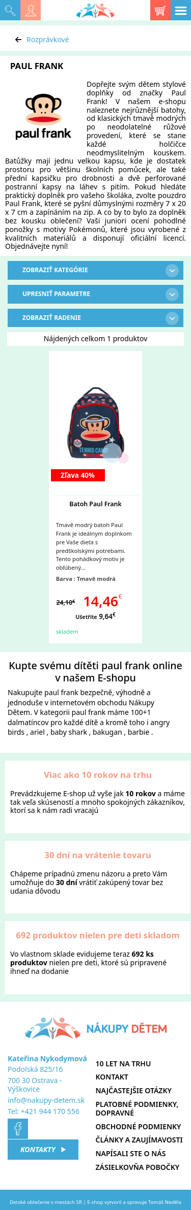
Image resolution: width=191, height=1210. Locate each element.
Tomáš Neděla (164, 1202)
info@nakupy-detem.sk (46, 1100)
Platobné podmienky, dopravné (137, 1108)
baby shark (68, 732)
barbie (138, 732)
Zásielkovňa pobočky (138, 1167)
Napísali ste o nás (131, 1153)
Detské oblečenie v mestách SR (46, 1202)
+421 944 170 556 (50, 1111)
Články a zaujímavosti (139, 1139)
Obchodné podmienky (138, 1126)
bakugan (107, 732)
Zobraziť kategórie (100, 270)
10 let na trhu (123, 1063)
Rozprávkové (47, 39)
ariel (37, 732)
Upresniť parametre (100, 294)
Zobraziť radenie (100, 318)
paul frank (61, 692)
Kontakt (112, 1077)
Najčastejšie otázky (134, 1090)
